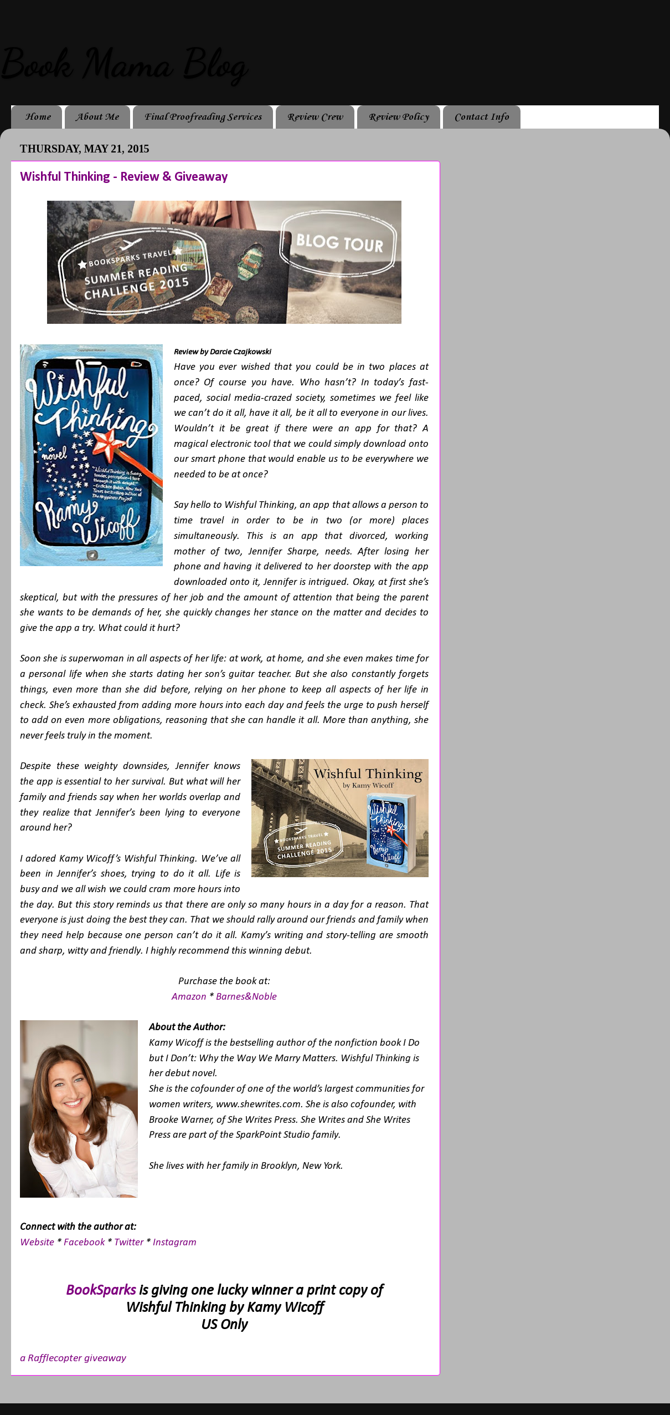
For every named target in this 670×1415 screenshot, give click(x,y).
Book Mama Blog (123, 63)
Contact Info (481, 117)
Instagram (175, 1243)
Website (37, 1243)
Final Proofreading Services (202, 117)
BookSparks (101, 1291)
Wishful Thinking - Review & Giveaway (124, 177)
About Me (97, 117)
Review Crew (315, 117)
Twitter (128, 1243)
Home (37, 117)
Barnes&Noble (246, 997)
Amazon (189, 997)
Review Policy (398, 117)
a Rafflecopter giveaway (73, 1358)
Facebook (84, 1243)
